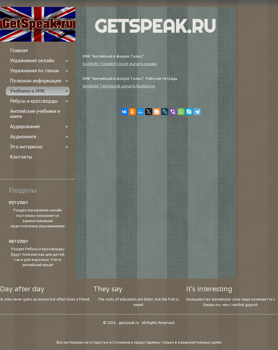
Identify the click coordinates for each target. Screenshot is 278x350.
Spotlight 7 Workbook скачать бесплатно (119, 86)
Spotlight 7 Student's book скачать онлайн (120, 64)
